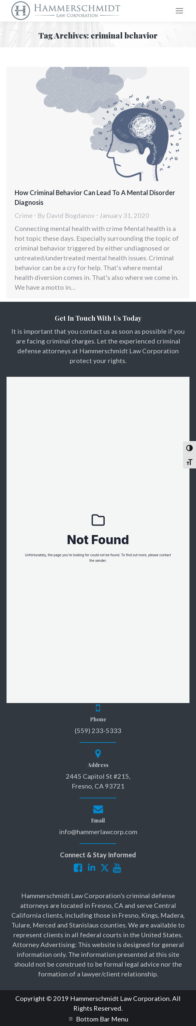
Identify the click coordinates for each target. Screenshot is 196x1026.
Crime (24, 215)
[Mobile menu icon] (179, 11)
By (66, 215)
